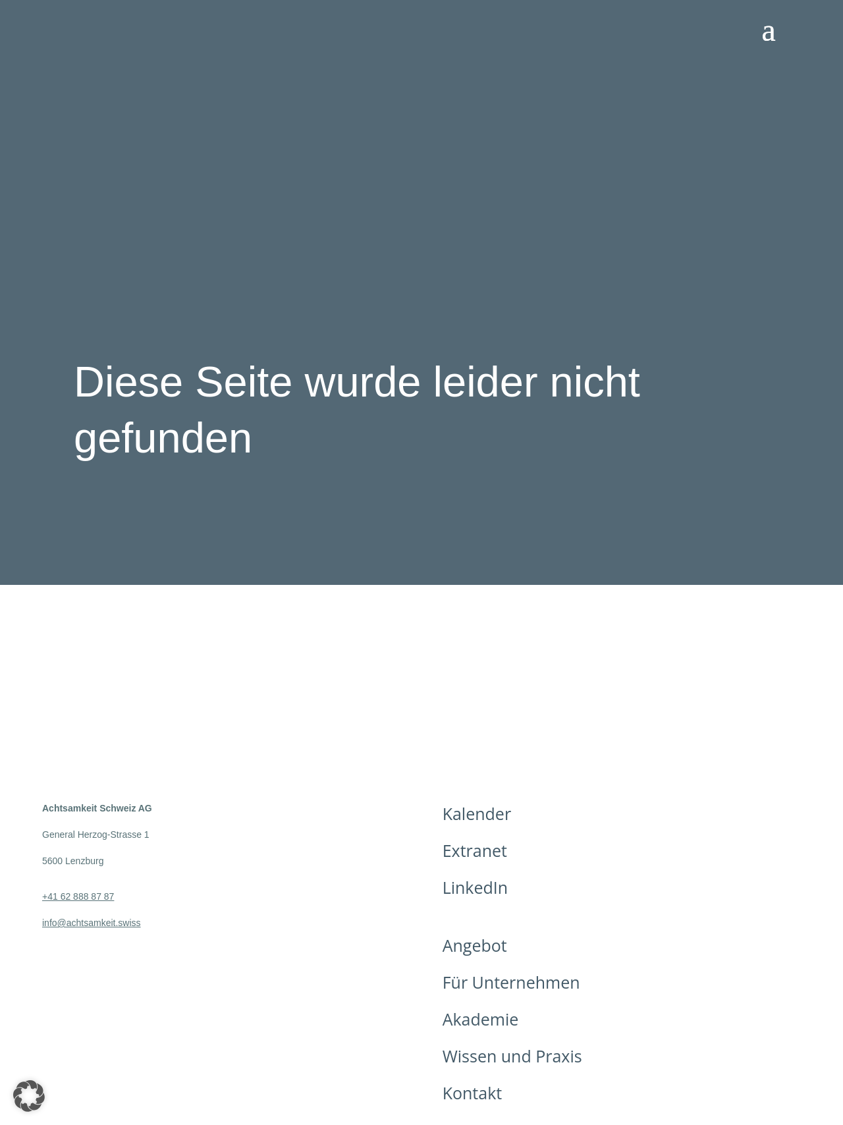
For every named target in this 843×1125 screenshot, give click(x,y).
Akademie (481, 1019)
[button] (29, 1096)
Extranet (475, 850)
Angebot (475, 945)
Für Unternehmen (511, 982)
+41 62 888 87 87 (78, 896)
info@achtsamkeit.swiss (91, 923)
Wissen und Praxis (512, 1056)
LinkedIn (475, 887)
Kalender (477, 813)
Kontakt (473, 1093)
